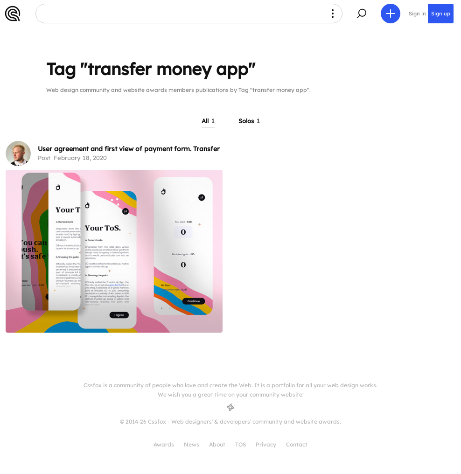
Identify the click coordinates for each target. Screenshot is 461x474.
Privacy (266, 444)
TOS (240, 444)
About (217, 444)
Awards (164, 444)
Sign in (417, 13)
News (191, 444)
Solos (249, 121)
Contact (296, 444)
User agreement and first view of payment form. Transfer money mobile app (159, 149)
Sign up (440, 13)
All (208, 121)
